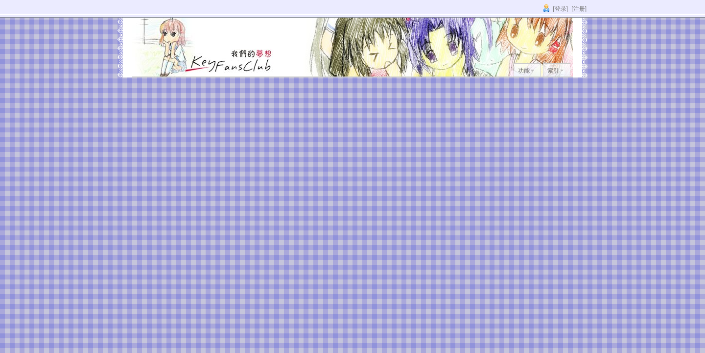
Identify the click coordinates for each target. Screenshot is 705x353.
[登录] (560, 8)
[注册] (579, 8)
